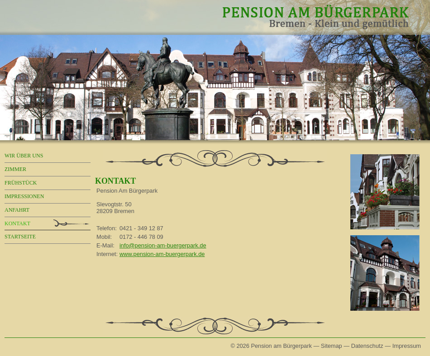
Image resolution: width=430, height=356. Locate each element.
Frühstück (21, 183)
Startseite (20, 236)
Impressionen (24, 196)
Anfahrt (17, 210)
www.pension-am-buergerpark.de (162, 254)
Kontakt (17, 223)
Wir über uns (24, 155)
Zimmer (15, 169)
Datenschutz (367, 345)
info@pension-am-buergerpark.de (162, 245)
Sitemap (331, 345)
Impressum (406, 345)
